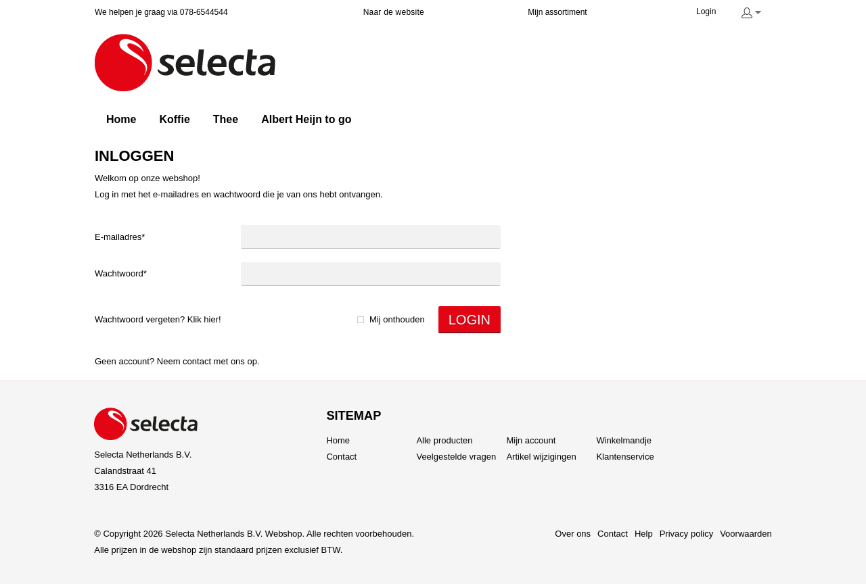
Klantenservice (625, 457)
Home (338, 440)
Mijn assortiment (557, 12)
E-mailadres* (120, 237)
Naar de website (393, 12)
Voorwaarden (746, 534)
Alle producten (444, 440)
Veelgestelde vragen (456, 457)
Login (706, 11)
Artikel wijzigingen (541, 457)
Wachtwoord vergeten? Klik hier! (158, 319)
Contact (197, 361)
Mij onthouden (397, 319)
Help (644, 534)
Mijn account (530, 440)
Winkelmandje (624, 440)
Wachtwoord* (121, 273)
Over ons (573, 534)
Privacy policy (686, 534)
